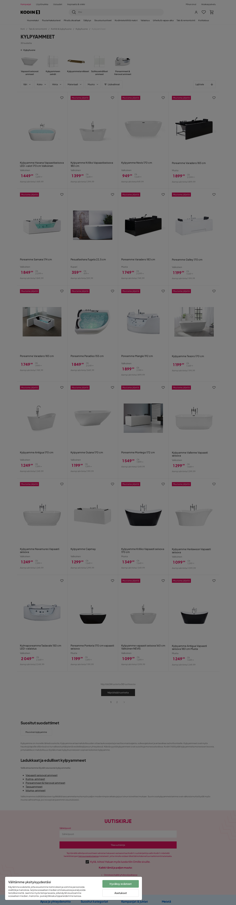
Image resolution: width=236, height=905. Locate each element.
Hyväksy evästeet (121, 883)
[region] (73, 888)
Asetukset (120, 893)
